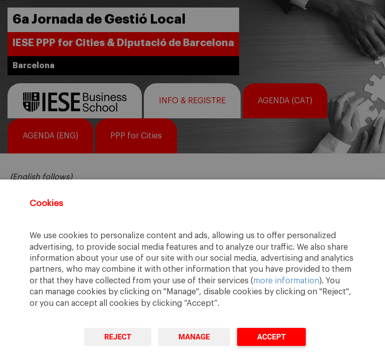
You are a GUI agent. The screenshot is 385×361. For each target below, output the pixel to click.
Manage (194, 336)
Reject (117, 336)
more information (286, 281)
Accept (271, 336)
